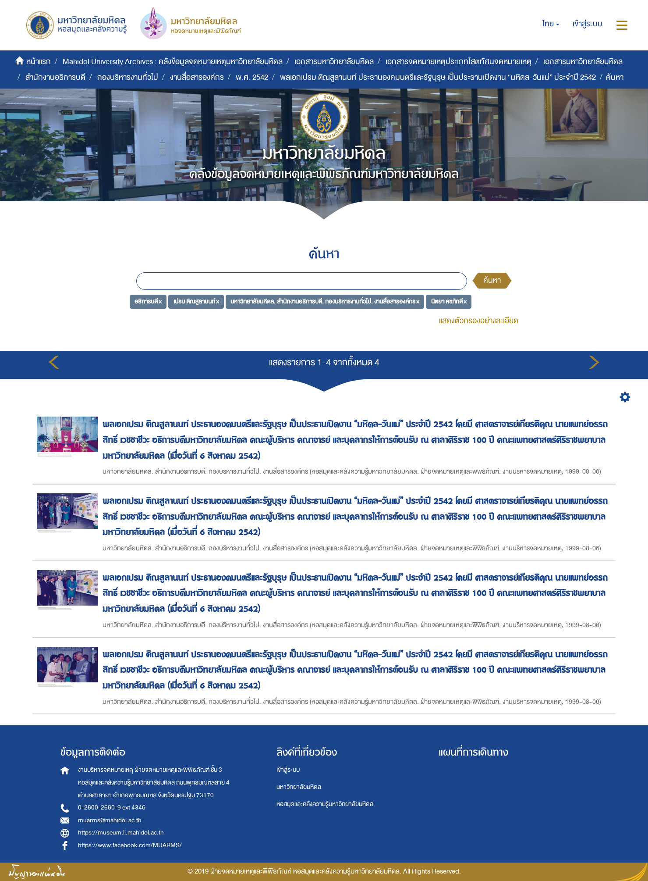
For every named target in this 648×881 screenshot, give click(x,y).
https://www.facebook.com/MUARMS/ (130, 845)
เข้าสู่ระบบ (288, 769)
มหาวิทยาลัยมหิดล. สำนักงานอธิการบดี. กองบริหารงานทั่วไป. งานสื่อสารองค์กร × (324, 301)
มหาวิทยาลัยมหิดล (298, 786)
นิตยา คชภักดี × (449, 301)
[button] (551, 24)
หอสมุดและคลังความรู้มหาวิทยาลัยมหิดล (324, 804)
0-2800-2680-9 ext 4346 (111, 807)
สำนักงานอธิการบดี (55, 77)
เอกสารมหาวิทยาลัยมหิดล (334, 61)
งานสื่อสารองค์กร (197, 77)
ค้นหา (492, 280)
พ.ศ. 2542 (252, 77)
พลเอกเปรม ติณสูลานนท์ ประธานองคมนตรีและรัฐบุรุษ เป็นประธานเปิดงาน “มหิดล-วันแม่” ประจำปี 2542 (438, 77)
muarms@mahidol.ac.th (110, 820)
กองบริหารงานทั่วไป (127, 77)
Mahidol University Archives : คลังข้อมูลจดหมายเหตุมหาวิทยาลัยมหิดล (173, 61)
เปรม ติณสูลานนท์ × (196, 301)
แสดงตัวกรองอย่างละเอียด (478, 321)
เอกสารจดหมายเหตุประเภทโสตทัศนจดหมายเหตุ (458, 61)
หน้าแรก (38, 61)
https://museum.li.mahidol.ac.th (121, 832)
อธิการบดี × (148, 301)
